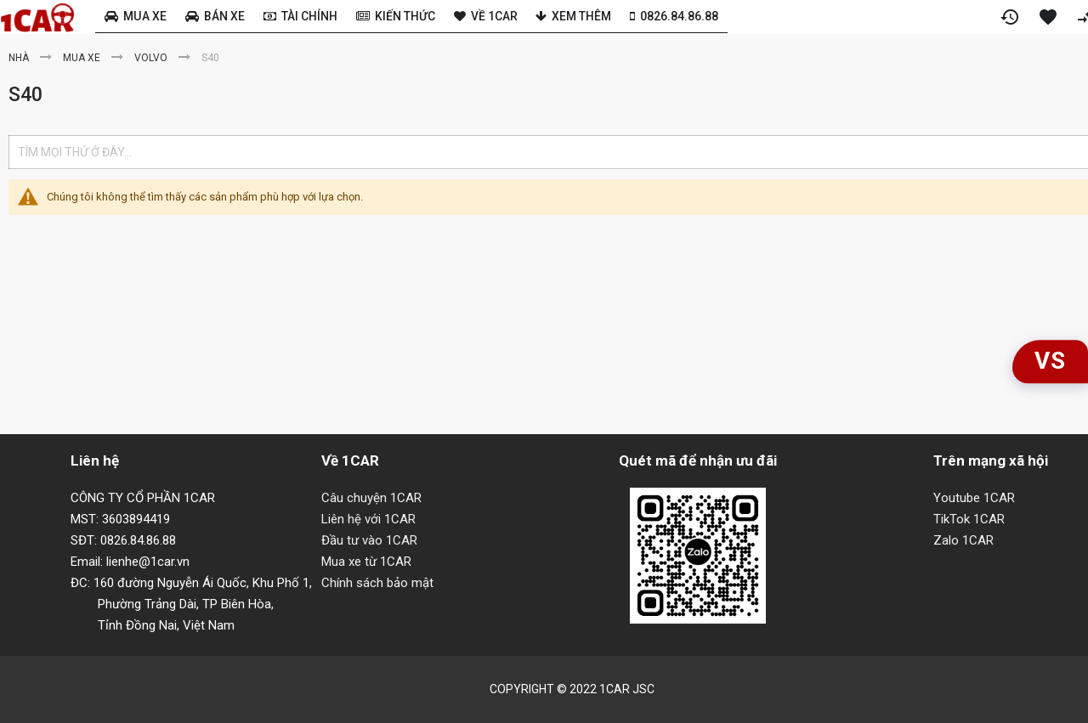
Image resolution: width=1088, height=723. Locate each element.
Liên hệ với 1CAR (368, 519)
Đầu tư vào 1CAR (369, 540)
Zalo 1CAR (963, 540)
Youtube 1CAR (974, 498)
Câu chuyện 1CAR (371, 498)
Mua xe (83, 58)
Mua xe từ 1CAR (366, 561)
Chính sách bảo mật (377, 582)
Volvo (152, 58)
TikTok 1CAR (969, 519)
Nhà (19, 58)
